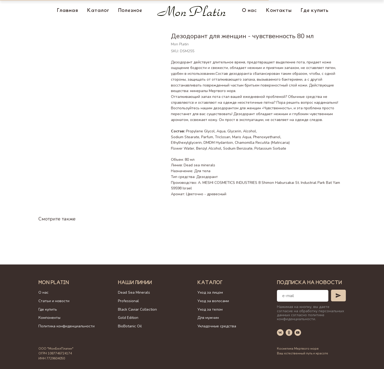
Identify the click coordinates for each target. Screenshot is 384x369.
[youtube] (297, 332)
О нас (249, 11)
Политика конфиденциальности (66, 326)
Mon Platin (53, 283)
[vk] (280, 332)
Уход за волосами (213, 300)
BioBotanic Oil (130, 326)
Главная (67, 11)
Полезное (130, 11)
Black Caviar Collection (137, 309)
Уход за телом (210, 309)
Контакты (279, 11)
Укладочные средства (216, 326)
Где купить (315, 11)
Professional (128, 300)
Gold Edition (128, 317)
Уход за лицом (210, 292)
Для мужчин (208, 317)
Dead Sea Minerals (134, 292)
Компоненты (49, 317)
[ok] (289, 332)
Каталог (98, 11)
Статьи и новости (53, 300)
